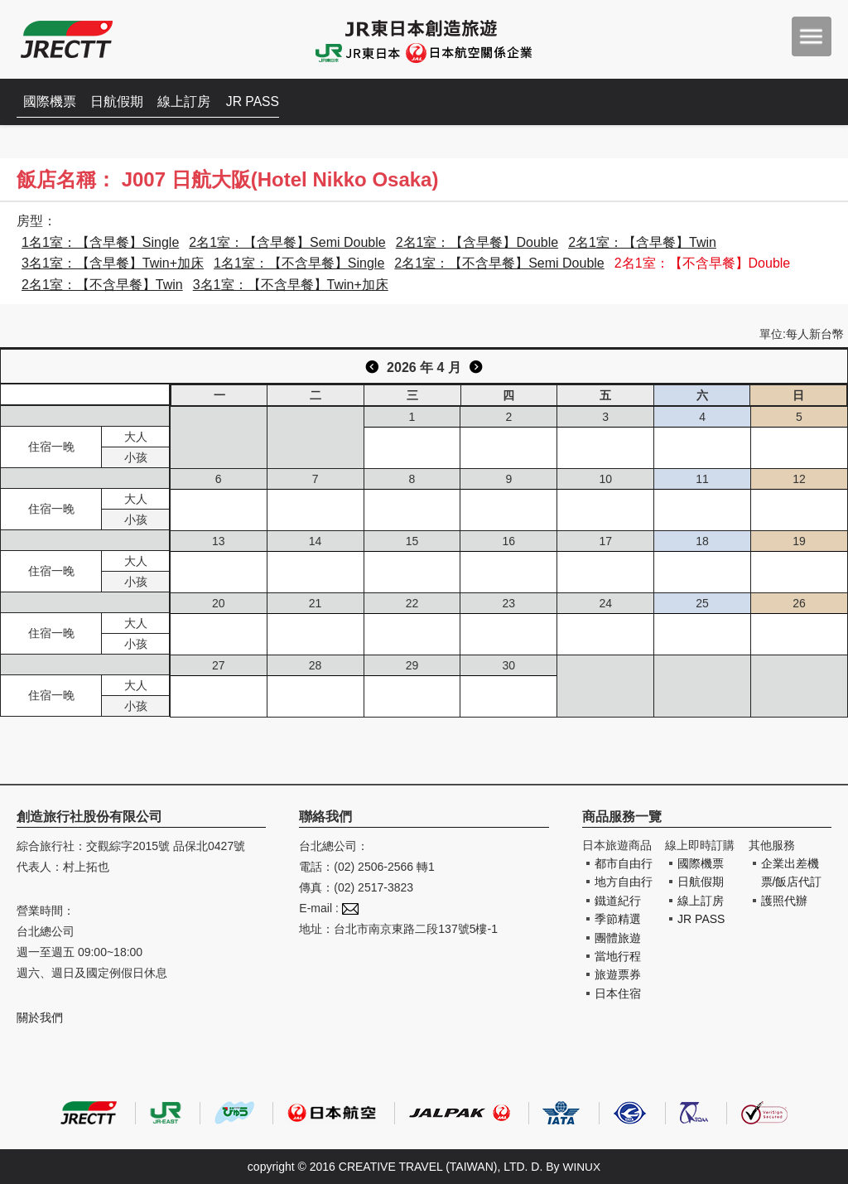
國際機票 (51, 101)
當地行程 (618, 956)
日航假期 (120, 101)
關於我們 (40, 1017)
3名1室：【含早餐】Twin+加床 (113, 263)
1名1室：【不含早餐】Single (299, 263)
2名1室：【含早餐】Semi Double (287, 242)
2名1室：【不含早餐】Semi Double (499, 263)
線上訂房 (190, 101)
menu (811, 36)
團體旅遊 (618, 938)
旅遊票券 (618, 974)
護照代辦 (784, 900)
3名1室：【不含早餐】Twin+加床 (290, 285)
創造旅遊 (67, 39)
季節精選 (618, 918)
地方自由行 (624, 881)
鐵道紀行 (618, 900)
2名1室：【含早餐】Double (477, 242)
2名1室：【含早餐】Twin (642, 242)
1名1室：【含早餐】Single (100, 242)
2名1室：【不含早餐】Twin (102, 285)
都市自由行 (624, 863)
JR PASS (261, 101)
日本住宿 (618, 993)
